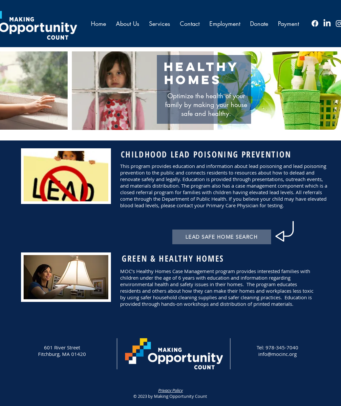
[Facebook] (314, 23)
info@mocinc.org (277, 354)
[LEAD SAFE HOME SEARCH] (221, 237)
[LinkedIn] (327, 23)
